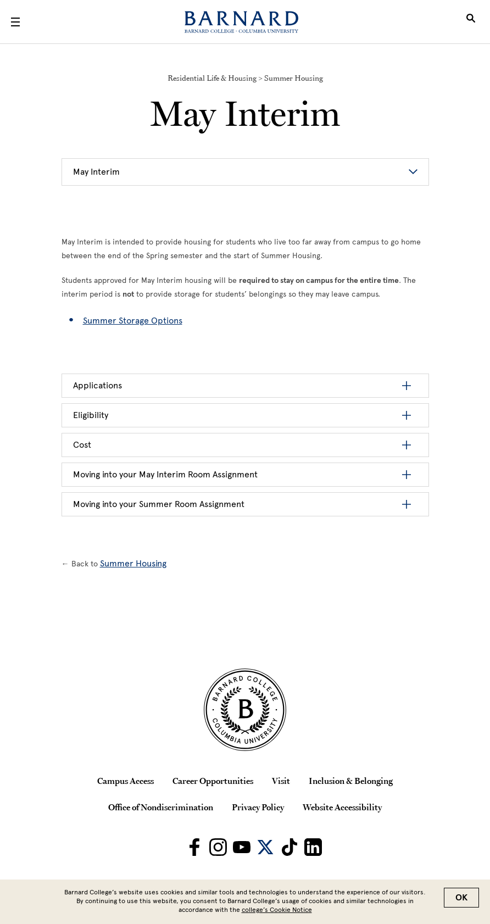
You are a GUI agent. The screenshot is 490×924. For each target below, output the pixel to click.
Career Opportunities (212, 780)
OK (461, 897)
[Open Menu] (15, 22)
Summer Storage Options (132, 320)
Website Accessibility (342, 806)
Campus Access (125, 780)
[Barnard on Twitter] (265, 847)
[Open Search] (471, 22)
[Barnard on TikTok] (289, 847)
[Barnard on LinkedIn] (313, 847)
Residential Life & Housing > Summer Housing (245, 78)
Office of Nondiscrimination (160, 806)
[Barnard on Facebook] (194, 847)
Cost (82, 444)
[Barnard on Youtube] (241, 847)
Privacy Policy (258, 806)
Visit (281, 780)
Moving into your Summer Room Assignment (158, 504)
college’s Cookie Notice (277, 910)
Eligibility (90, 415)
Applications (97, 385)
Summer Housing (133, 563)
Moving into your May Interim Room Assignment (165, 474)
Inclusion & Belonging (351, 780)
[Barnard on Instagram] (218, 847)
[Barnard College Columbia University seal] (245, 710)
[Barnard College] (241, 22)
